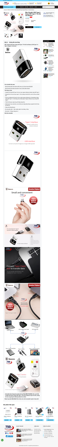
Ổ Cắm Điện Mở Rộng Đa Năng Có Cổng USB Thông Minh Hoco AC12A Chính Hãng (51, 45)
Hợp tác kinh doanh (37, 433)
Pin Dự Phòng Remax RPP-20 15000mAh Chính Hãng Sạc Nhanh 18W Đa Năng (51, 62)
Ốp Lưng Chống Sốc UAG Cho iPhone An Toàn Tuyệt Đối (51, 74)
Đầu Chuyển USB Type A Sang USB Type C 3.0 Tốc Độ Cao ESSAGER (19, 86)
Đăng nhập (50, 0)
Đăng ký (53, 0)
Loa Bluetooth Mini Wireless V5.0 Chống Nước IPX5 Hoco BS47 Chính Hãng (51, 69)
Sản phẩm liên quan (8, 404)
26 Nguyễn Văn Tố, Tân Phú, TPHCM (20, 3)
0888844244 (31, 3)
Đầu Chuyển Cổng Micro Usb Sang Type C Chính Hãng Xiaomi (17, 88)
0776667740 (39, 3)
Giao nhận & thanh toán (37, 430)
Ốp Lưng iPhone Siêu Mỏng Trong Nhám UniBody (51, 50)
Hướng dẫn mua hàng (37, 429)
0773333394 (50, 433)
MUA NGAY (38, 27)
